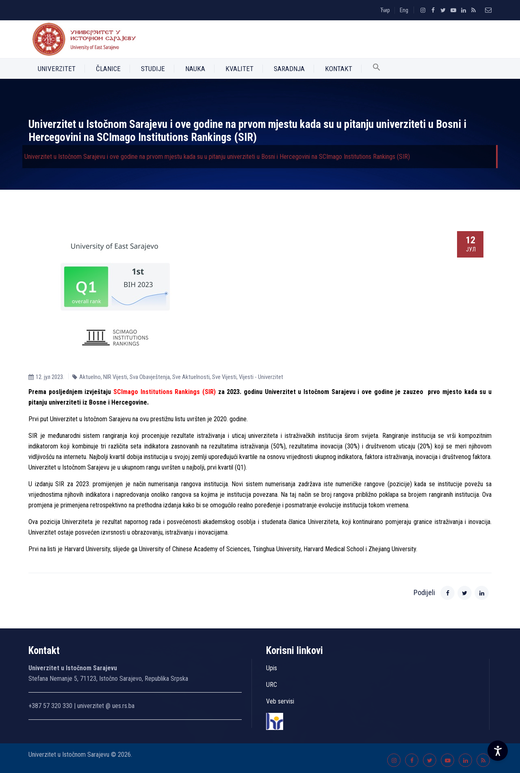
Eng (404, 10)
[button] (376, 68)
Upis (271, 668)
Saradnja (289, 69)
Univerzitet (57, 69)
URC (271, 685)
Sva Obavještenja (150, 377)
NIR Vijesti (115, 377)
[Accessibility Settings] (498, 751)
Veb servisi (280, 701)
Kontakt (338, 69)
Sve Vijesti (224, 377)
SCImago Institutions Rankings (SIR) (164, 392)
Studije (153, 69)
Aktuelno (90, 377)
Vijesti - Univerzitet (261, 377)
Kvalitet (239, 69)
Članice (108, 69)
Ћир (385, 10)
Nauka (195, 69)
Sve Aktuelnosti (191, 377)
